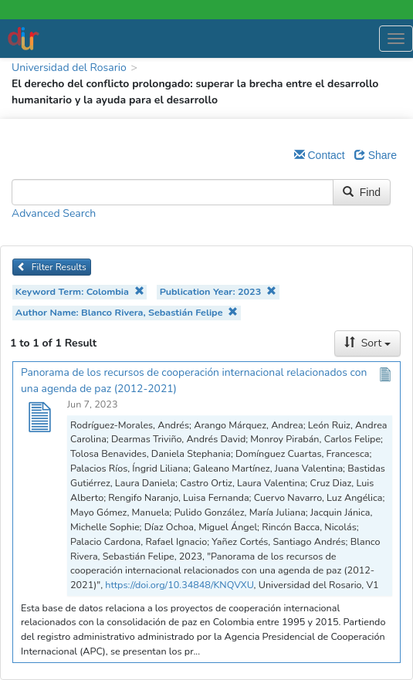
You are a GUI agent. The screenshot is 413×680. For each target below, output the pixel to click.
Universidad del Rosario (69, 67)
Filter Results (51, 267)
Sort (367, 343)
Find (362, 192)
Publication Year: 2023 (218, 291)
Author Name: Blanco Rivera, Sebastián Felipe (126, 312)
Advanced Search (54, 213)
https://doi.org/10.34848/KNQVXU (179, 584)
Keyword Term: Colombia (79, 291)
